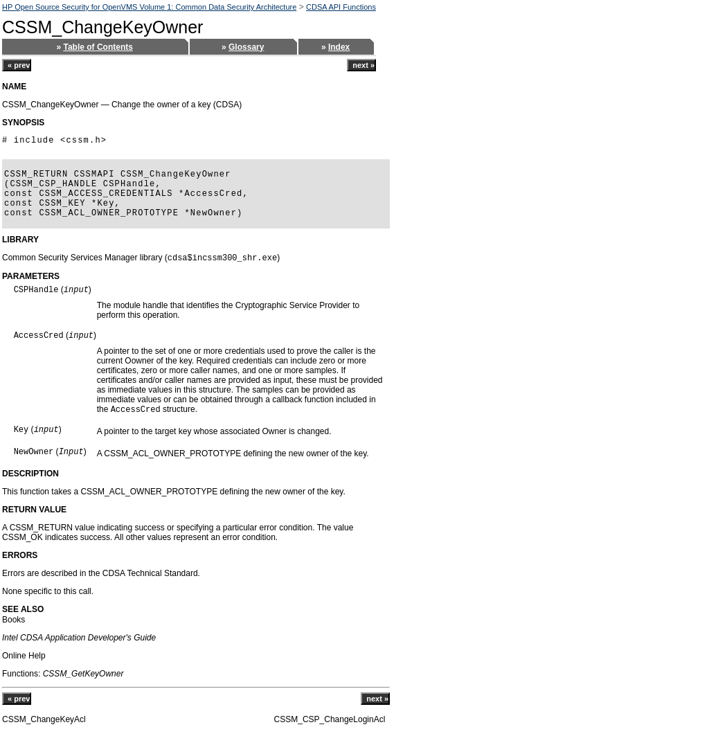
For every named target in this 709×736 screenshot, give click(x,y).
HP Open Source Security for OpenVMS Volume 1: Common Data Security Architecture (149, 7)
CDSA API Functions (341, 7)
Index (339, 47)
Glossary (246, 47)
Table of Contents (97, 47)
